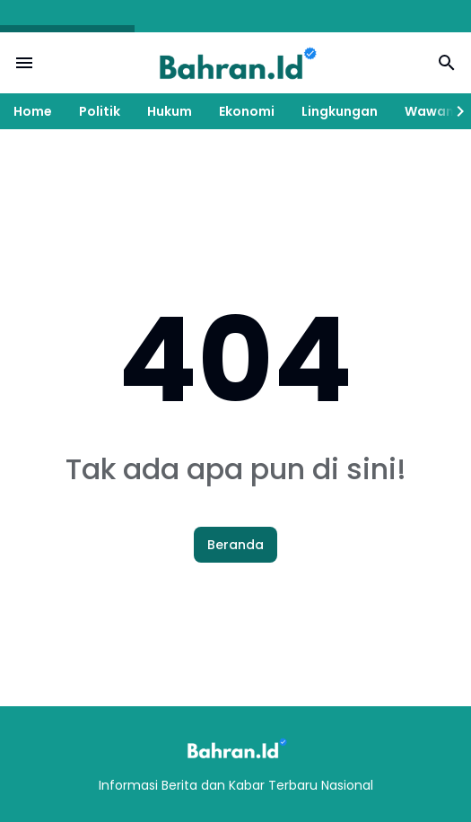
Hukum (169, 111)
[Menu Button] (24, 63)
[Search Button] (447, 63)
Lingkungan (339, 111)
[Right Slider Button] (453, 111)
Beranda (235, 545)
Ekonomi (247, 111)
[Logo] (236, 748)
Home (32, 111)
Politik (99, 111)
